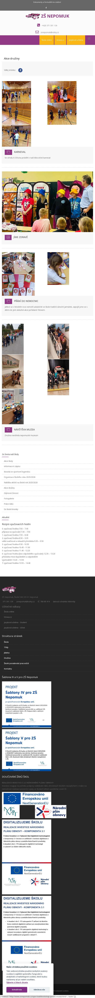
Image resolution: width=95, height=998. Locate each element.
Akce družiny (9, 488)
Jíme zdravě (21, 237)
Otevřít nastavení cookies (59, 991)
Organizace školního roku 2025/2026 (19, 477)
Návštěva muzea (24, 429)
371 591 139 (8, 601)
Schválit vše (17, 990)
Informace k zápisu (12, 466)
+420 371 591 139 (49, 25)
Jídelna (6, 652)
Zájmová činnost (11, 493)
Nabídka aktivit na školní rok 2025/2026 (21, 482)
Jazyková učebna (76, 40)
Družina (7, 658)
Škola (6, 642)
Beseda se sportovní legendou (17, 471)
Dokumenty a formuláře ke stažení (47, 2)
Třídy (6, 647)
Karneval (20, 151)
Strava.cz (60, 40)
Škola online (47, 40)
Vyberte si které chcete (17, 982)
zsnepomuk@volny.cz (50, 32)
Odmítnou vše (39, 990)
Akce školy (8, 461)
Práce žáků (8, 504)
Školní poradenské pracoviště (16, 663)
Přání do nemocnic (26, 301)
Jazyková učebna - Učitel (14, 627)
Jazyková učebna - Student (15, 622)
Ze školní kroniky (11, 509)
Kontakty (8, 668)
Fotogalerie (9, 498)
